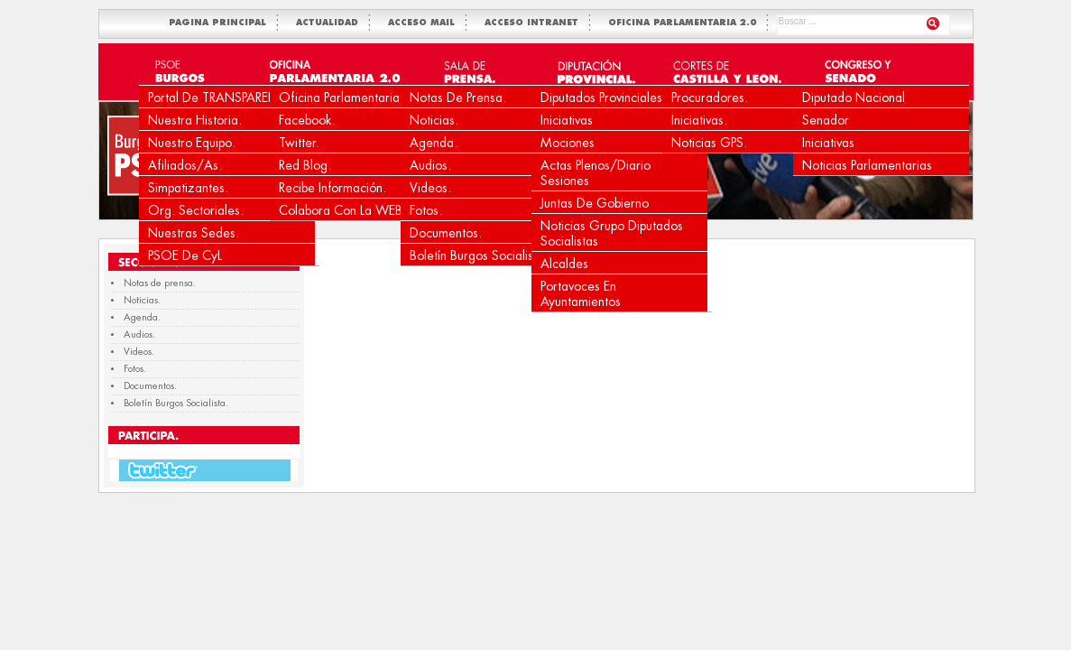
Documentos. (446, 233)
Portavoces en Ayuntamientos (580, 294)
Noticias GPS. (709, 142)
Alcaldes (564, 263)
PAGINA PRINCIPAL (221, 23)
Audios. (430, 165)
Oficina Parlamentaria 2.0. (353, 97)
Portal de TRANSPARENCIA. (225, 97)
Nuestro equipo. (191, 142)
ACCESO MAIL (425, 23)
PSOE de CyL (185, 255)
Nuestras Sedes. (193, 233)
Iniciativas (566, 120)
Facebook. (307, 120)
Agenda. (433, 142)
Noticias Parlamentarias (867, 165)
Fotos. (426, 210)
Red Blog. (305, 165)
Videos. (430, 187)
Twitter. (299, 142)
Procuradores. (709, 97)
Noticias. (434, 120)
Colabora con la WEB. (342, 210)
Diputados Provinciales (601, 97)
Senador (825, 120)
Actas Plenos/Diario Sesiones (595, 173)
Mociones (567, 142)
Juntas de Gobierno (594, 203)
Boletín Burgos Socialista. (479, 255)
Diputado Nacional (853, 97)
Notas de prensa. (458, 97)
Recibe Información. (332, 187)
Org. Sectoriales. (196, 210)
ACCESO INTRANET (535, 23)
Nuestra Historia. (195, 120)
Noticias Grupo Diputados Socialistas (611, 233)
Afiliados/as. (185, 165)
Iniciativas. (699, 120)
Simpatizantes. (188, 187)
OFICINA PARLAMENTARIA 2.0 (685, 23)
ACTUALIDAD (330, 23)
